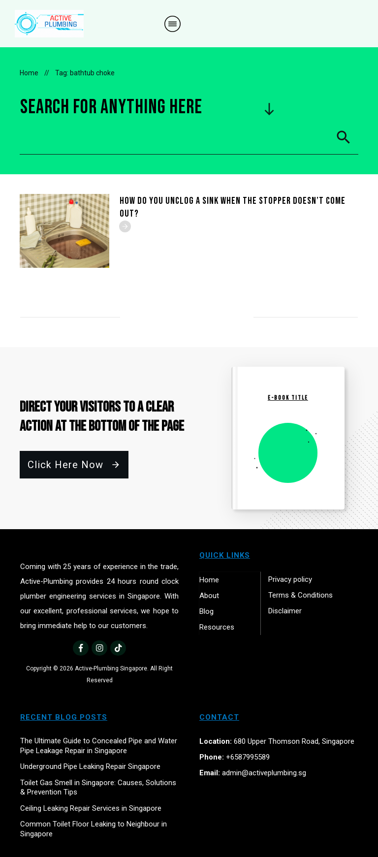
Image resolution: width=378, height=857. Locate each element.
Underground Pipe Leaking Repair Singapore (90, 766)
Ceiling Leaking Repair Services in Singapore (90, 808)
